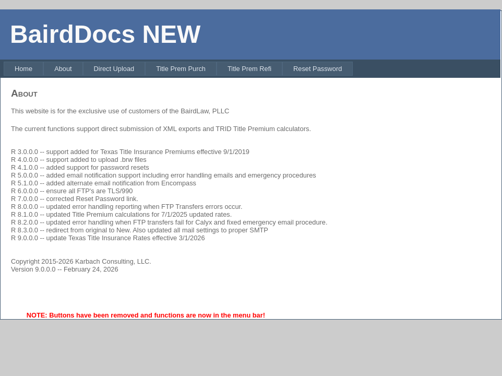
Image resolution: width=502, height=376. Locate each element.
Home (23, 69)
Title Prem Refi (249, 69)
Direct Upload (114, 69)
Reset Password (317, 69)
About (62, 69)
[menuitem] (23, 69)
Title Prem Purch (181, 69)
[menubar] (178, 69)
